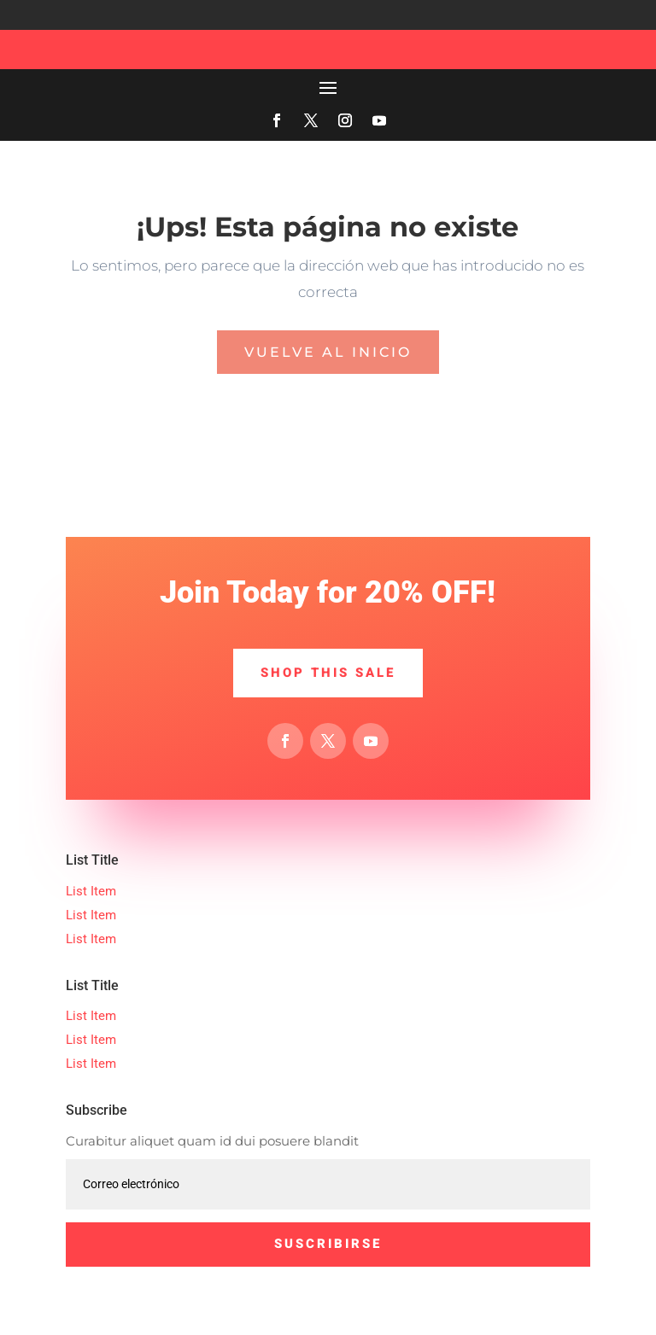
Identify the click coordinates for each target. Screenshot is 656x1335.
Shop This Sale (328, 672)
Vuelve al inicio (328, 352)
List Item (91, 891)
